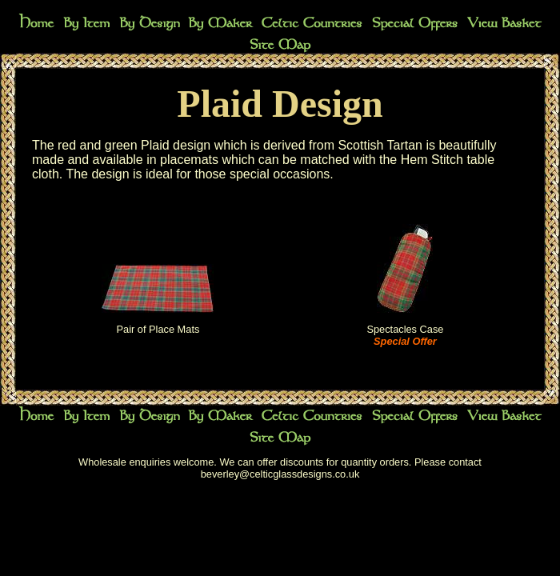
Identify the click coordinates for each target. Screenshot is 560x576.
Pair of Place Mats (158, 329)
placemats (189, 159)
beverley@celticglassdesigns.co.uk (280, 474)
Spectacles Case (404, 329)
